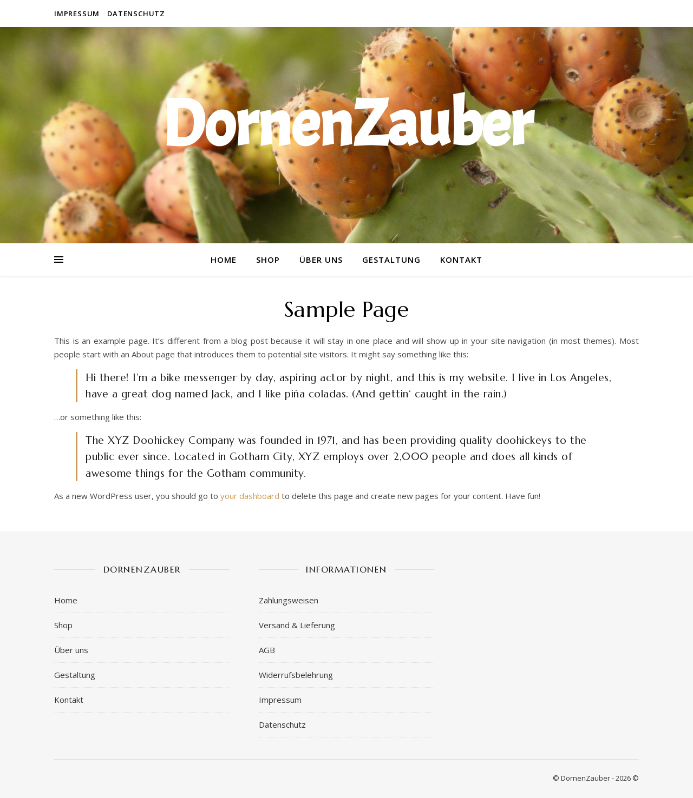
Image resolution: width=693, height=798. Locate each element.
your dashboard (249, 495)
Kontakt (461, 259)
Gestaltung (391, 259)
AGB (267, 649)
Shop (268, 259)
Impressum (77, 13)
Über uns (321, 259)
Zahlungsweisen (288, 600)
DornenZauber (346, 124)
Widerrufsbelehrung (296, 674)
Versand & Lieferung (297, 625)
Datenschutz (136, 13)
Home (224, 259)
